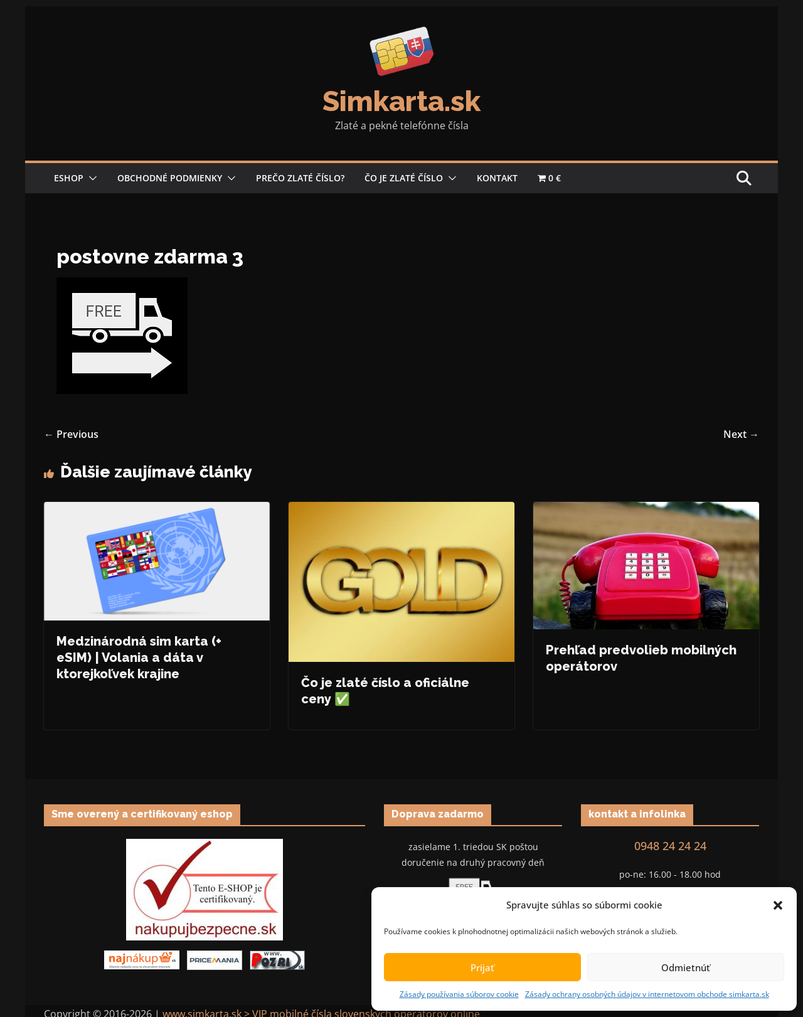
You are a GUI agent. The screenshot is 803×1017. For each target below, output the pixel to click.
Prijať (482, 967)
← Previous (71, 434)
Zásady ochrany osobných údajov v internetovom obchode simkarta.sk (647, 994)
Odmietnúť (685, 967)
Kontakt (497, 178)
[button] (778, 905)
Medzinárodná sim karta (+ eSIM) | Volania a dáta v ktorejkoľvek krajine (138, 657)
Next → (741, 434)
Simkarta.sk (401, 101)
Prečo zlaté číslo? (300, 178)
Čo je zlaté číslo (403, 178)
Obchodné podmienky (169, 178)
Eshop (68, 178)
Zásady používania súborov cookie (459, 994)
